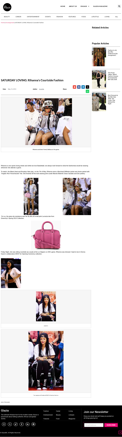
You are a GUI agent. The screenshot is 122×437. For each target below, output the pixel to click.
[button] (119, 6)
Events (48, 16)
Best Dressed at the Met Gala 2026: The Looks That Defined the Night (113, 99)
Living (107, 16)
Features (72, 16)
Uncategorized (10, 22)
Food (84, 16)
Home (62, 6)
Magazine (72, 419)
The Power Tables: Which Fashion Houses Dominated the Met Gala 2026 (113, 76)
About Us (73, 6)
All (116, 16)
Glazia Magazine (100, 6)
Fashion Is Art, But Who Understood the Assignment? (113, 52)
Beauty (7, 16)
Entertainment (33, 16)
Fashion (59, 16)
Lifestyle (95, 16)
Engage (85, 6)
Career (18, 16)
